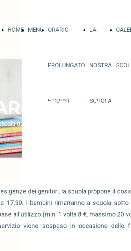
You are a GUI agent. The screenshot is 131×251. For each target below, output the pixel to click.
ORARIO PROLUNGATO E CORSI (66, 65)
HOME (16, 29)
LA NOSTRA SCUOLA (100, 65)
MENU (36, 29)
